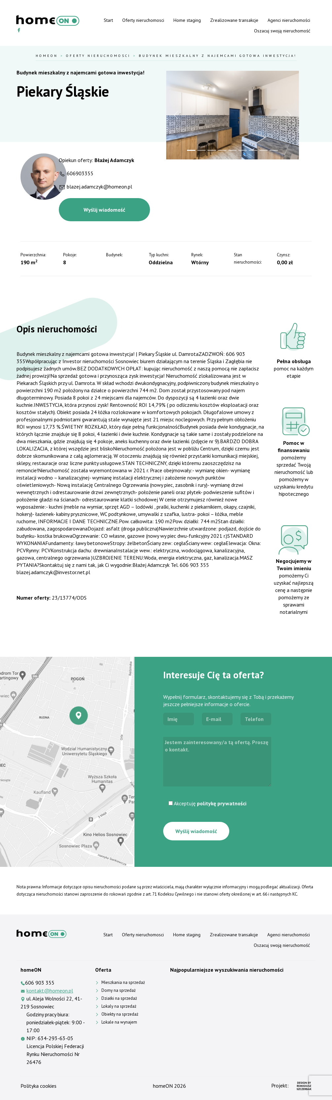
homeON (163, 1085)
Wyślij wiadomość (104, 209)
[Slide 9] (274, 150)
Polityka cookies (38, 1085)
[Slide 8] (263, 150)
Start (108, 20)
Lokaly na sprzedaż (118, 1006)
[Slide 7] (253, 150)
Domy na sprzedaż (118, 990)
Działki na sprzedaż (119, 998)
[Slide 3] (211, 150)
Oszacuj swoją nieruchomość (282, 31)
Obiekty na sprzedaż (119, 1014)
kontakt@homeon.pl (49, 990)
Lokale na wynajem (119, 1022)
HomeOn (47, 55)
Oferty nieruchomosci (143, 20)
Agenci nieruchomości (289, 20)
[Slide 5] (232, 150)
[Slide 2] (201, 150)
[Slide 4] (222, 150)
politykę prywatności (221, 803)
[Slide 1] (191, 150)
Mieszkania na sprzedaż (123, 982)
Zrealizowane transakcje (234, 20)
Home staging (187, 20)
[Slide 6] (243, 150)
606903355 (80, 173)
